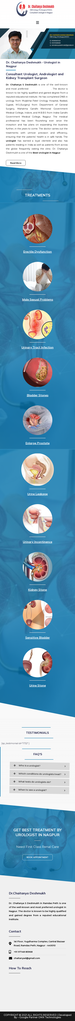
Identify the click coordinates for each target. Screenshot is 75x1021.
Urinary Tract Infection (37, 347)
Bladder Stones (37, 395)
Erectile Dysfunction (37, 251)
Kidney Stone (37, 589)
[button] (37, 22)
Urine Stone (37, 685)
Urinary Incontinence (37, 542)
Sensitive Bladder (37, 637)
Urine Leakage (37, 494)
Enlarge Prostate (37, 443)
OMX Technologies (49, 1017)
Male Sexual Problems (37, 299)
